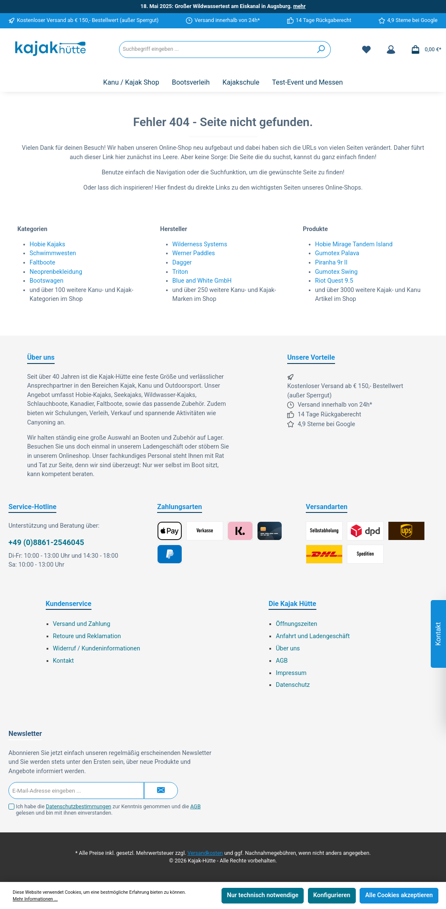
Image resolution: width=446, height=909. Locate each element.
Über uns (288, 648)
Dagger (182, 262)
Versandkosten (205, 853)
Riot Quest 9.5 (334, 280)
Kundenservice (68, 604)
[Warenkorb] (423, 49)
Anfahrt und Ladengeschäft (313, 636)
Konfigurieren (331, 895)
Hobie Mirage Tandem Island (354, 244)
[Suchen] (321, 49)
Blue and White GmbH (202, 280)
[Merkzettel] (366, 49)
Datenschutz (293, 685)
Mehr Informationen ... (35, 899)
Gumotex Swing (336, 271)
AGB (282, 660)
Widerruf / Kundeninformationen (96, 648)
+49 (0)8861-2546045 (46, 542)
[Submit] (161, 790)
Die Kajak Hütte (292, 604)
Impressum (291, 673)
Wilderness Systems (199, 244)
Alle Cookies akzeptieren (399, 895)
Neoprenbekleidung (56, 271)
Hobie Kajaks (47, 244)
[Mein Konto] (391, 49)
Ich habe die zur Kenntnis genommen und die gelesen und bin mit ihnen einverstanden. (108, 809)
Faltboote (42, 262)
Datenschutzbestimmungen (78, 806)
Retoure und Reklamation (87, 636)
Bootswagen (47, 280)
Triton (180, 271)
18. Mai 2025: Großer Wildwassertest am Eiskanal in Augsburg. (222, 6)
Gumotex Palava (337, 253)
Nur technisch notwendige (263, 895)
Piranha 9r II (331, 262)
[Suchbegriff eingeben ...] (215, 49)
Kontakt (63, 660)
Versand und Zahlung (82, 624)
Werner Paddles (193, 253)
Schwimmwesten (53, 253)
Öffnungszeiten (296, 624)
